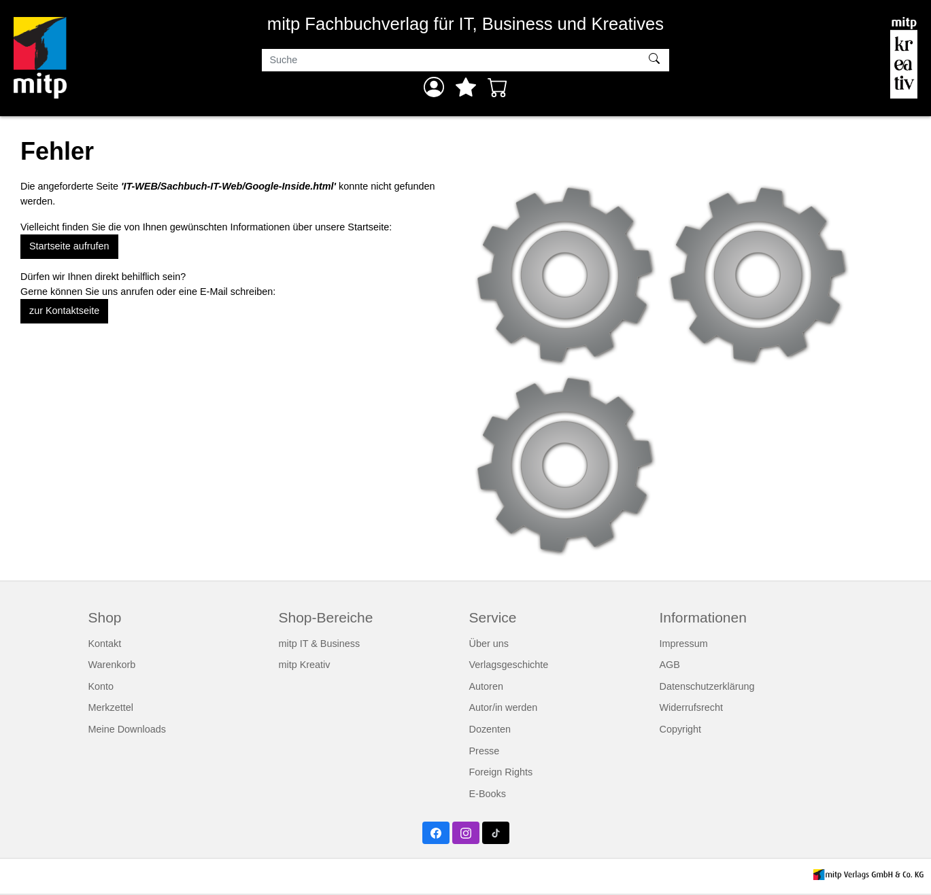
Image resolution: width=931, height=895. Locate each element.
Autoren (486, 686)
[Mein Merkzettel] (466, 87)
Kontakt (105, 643)
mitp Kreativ (305, 664)
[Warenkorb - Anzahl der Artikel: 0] (498, 87)
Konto (101, 686)
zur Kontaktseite (64, 310)
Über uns (489, 643)
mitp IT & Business (319, 643)
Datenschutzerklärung (707, 686)
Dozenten (490, 729)
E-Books (487, 793)
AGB (670, 664)
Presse (484, 750)
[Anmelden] (434, 87)
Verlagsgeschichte (509, 664)
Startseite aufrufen (69, 246)
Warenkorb (112, 664)
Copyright (681, 729)
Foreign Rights (501, 772)
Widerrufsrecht (692, 707)
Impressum (684, 643)
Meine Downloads (127, 729)
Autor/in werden (503, 707)
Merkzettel (110, 707)
